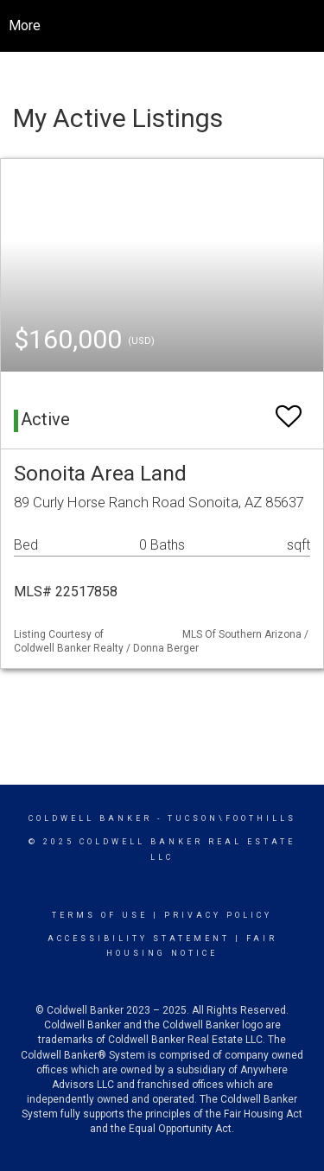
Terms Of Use (100, 915)
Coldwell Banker (90, 818)
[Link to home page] (175, 26)
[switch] (288, 408)
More (25, 25)
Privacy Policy (218, 915)
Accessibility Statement (139, 938)
